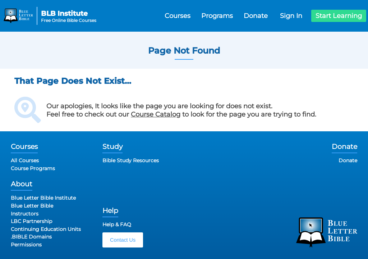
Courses (177, 16)
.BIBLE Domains (31, 236)
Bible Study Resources (130, 160)
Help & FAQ (116, 224)
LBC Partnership (31, 221)
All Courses (25, 160)
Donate (256, 16)
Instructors (24, 213)
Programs (217, 16)
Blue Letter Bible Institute (43, 198)
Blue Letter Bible (32, 206)
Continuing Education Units (46, 229)
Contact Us (122, 240)
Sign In (291, 16)
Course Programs (33, 168)
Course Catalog (155, 114)
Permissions (26, 244)
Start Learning (339, 16)
